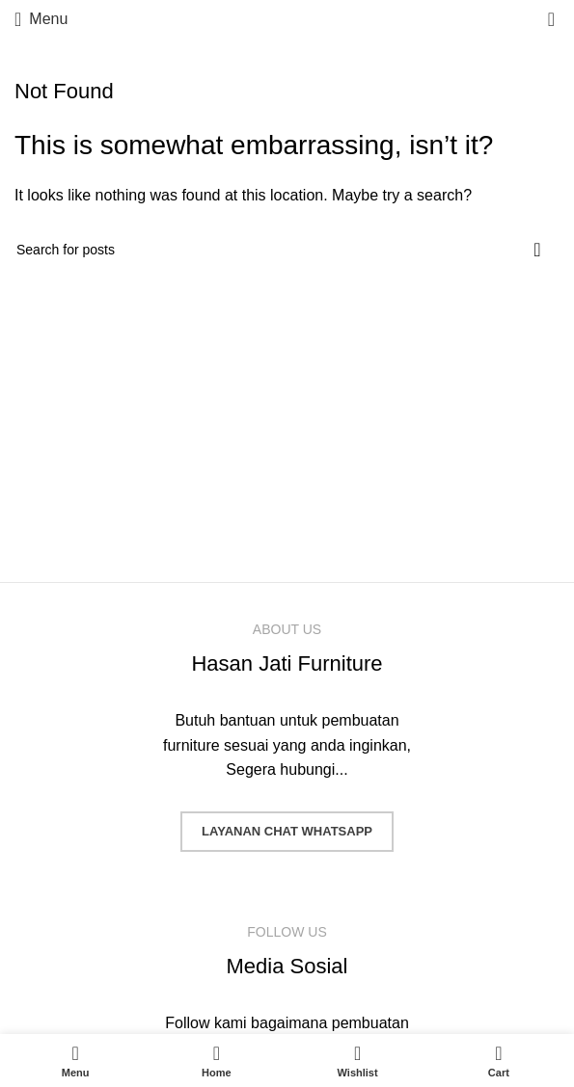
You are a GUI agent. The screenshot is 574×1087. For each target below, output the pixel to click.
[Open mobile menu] (41, 19)
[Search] (287, 249)
